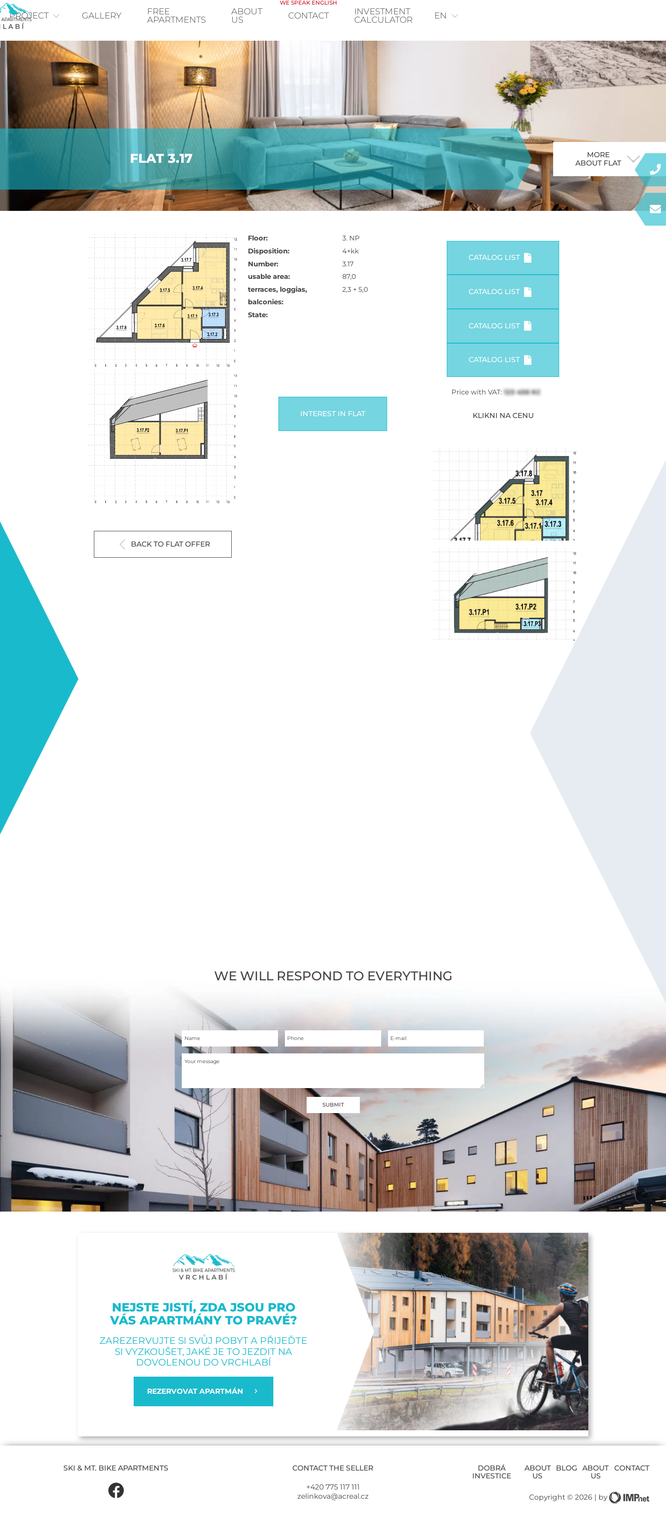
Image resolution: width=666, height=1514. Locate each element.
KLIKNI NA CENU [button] (503, 430)
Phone (299, 1055)
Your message (209, 1085)
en (624, 17)
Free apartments (212, 17)
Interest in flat (332, 428)
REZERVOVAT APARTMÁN (203, 1406)
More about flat (608, 173)
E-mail (402, 1055)
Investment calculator (529, 17)
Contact (425, 13)
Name (196, 1055)
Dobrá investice (491, 1486)
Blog (566, 1482)
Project (55, 17)
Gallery (125, 17)
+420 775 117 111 (333, 1501)
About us (537, 1486)
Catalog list (500, 272)
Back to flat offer (165, 559)
